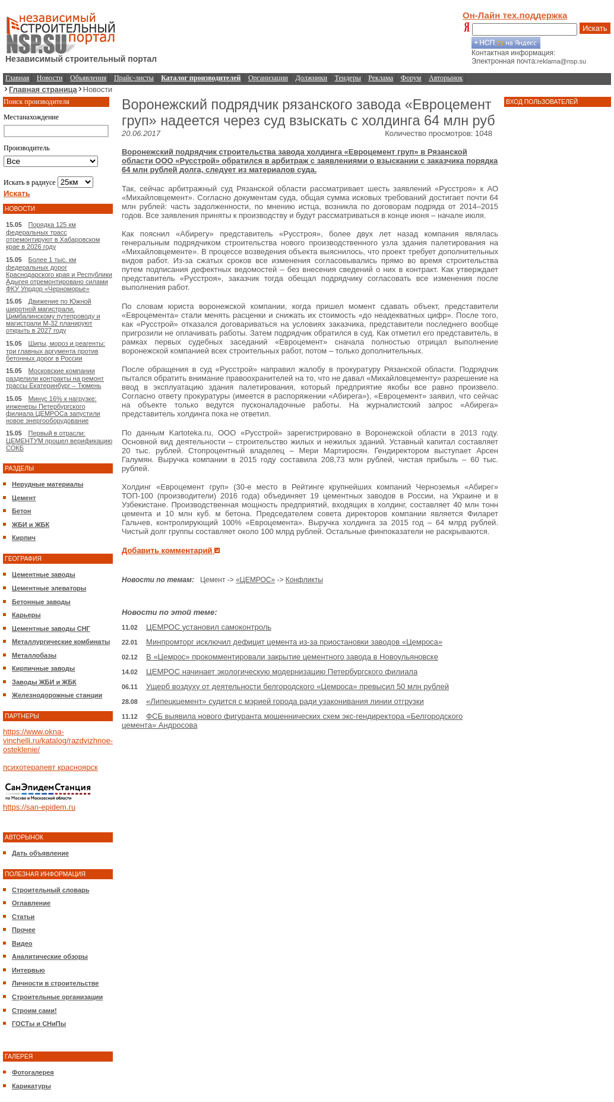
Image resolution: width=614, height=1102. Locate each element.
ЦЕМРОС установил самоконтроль (208, 627)
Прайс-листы (134, 78)
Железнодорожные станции (57, 695)
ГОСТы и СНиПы (39, 1023)
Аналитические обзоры (50, 956)
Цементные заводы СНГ (51, 628)
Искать (595, 28)
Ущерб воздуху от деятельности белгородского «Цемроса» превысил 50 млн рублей (297, 686)
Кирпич (24, 537)
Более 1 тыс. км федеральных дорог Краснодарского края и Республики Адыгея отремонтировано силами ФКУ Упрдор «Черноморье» (59, 274)
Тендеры (348, 78)
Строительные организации (57, 996)
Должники (311, 78)
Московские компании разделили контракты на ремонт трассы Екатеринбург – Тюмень (55, 378)
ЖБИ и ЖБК (30, 524)
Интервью (28, 970)
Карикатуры (31, 1086)
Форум (411, 78)
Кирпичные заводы (43, 668)
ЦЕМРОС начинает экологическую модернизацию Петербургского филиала (281, 671)
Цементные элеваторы (49, 588)
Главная (17, 78)
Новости (50, 78)
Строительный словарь (51, 889)
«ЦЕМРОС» (255, 580)
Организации (268, 78)
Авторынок (446, 78)
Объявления (88, 78)
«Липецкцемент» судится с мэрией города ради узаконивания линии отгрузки (285, 701)
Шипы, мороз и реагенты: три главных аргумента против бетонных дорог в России (55, 351)
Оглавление (31, 903)
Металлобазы (34, 655)
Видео (22, 943)
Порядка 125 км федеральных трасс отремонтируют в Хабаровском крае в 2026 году (53, 235)
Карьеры (26, 614)
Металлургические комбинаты (61, 641)
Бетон (21, 510)
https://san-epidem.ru (39, 807)
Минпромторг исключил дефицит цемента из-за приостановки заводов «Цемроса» (294, 641)
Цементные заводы (43, 574)
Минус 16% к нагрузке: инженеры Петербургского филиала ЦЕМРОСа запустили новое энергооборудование (53, 409)
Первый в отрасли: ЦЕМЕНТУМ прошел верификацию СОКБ (59, 440)
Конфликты (304, 580)
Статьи (23, 916)
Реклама (380, 78)
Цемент (24, 497)
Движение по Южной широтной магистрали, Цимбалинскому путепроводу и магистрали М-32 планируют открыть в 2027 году (53, 316)
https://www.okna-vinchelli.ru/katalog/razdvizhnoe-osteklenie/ (58, 740)
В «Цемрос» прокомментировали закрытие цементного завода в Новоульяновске (292, 656)
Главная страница (43, 89)
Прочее (24, 929)
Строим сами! (34, 1010)
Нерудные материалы (47, 484)
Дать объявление (40, 853)
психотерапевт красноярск (50, 767)
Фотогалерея (33, 1072)
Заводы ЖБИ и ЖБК (44, 682)
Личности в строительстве (55, 983)
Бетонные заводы (41, 601)
